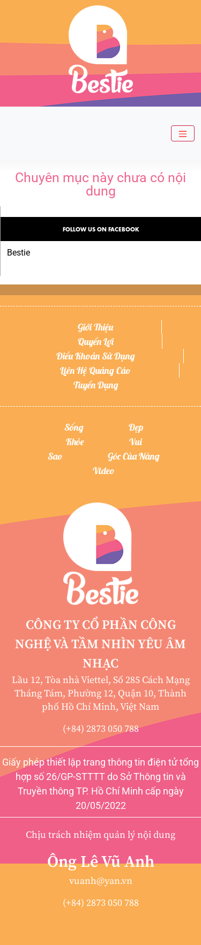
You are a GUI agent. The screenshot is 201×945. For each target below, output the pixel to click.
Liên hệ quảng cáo (95, 370)
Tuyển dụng (95, 385)
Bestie (18, 253)
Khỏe (75, 442)
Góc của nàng (134, 456)
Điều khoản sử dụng (95, 356)
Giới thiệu (95, 327)
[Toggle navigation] (183, 133)
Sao (55, 456)
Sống (74, 427)
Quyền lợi (96, 341)
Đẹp (136, 427)
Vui (135, 442)
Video (104, 470)
